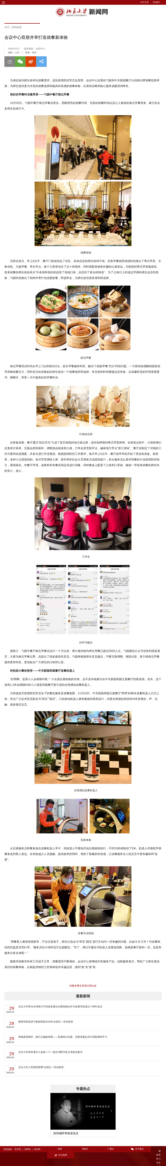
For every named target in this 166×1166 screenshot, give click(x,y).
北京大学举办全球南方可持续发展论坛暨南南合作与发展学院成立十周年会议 (60, 1006)
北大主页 (144, 2)
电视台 (82, 1149)
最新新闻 (83, 996)
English (156, 2)
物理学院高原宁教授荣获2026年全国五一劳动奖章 (45, 1021)
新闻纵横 (17, 27)
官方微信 (130, 1149)
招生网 (37, 1149)
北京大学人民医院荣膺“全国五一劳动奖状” (41, 1067)
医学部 (18, 1149)
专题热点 (83, 1089)
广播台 (106, 1149)
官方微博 (154, 1149)
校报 (59, 1149)
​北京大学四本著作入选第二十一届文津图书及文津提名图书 (50, 1052)
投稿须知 (51, 1161)
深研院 (27, 1149)
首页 (6, 27)
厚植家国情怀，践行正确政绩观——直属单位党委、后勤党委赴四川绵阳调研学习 (62, 1036)
